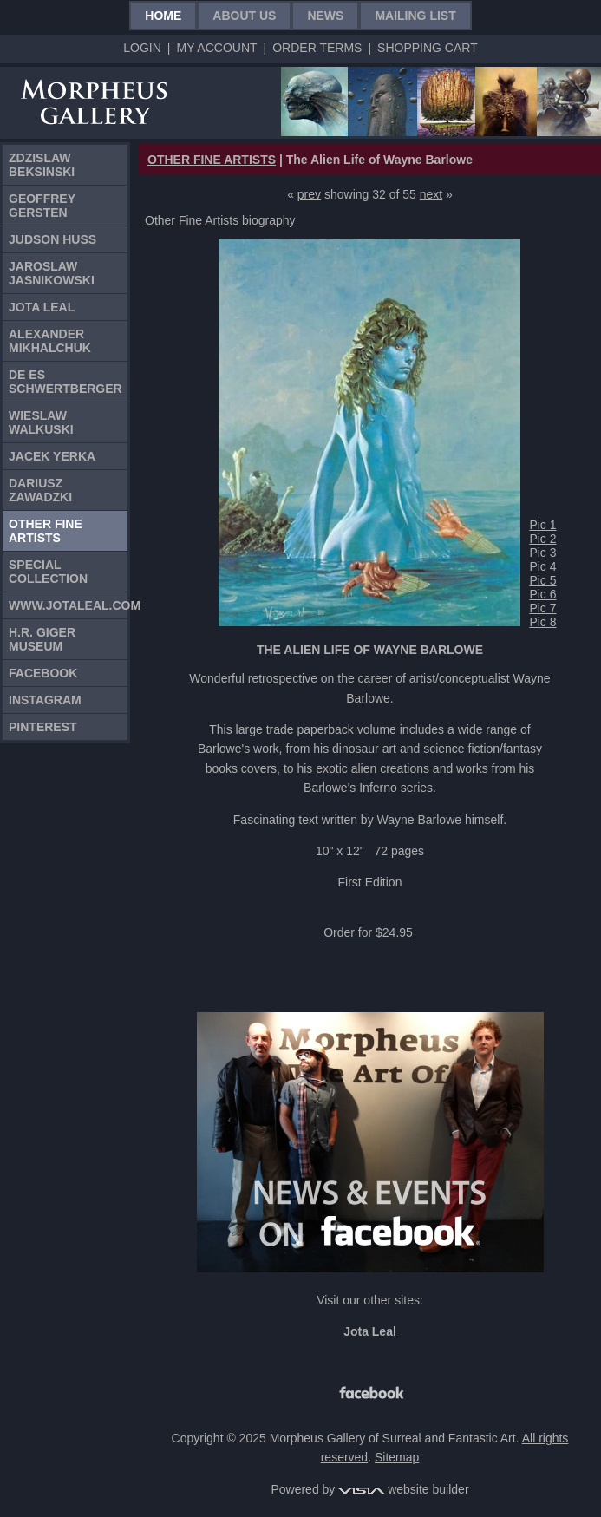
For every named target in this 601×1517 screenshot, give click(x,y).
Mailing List (415, 16)
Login (142, 48)
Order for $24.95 (368, 932)
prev (309, 194)
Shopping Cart (427, 48)
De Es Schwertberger (65, 382)
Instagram (45, 700)
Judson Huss (52, 239)
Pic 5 (542, 580)
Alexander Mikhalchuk (50, 341)
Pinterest (43, 727)
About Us (244, 16)
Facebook (43, 673)
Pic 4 (542, 566)
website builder (403, 1489)
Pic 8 (542, 622)
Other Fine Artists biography (220, 220)
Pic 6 (542, 594)
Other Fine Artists (45, 531)
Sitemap (397, 1457)
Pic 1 (542, 525)
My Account (216, 48)
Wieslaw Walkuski (41, 422)
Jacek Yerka (52, 456)
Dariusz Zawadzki (40, 490)
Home (163, 16)
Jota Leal (42, 307)
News (325, 16)
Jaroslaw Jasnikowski (52, 273)
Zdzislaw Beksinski (42, 165)
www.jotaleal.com (68, 605)
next (431, 194)
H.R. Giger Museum (42, 639)
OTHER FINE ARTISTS (211, 160)
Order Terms (317, 48)
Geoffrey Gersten (42, 205)
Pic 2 (542, 539)
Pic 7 (542, 608)
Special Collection (48, 571)
